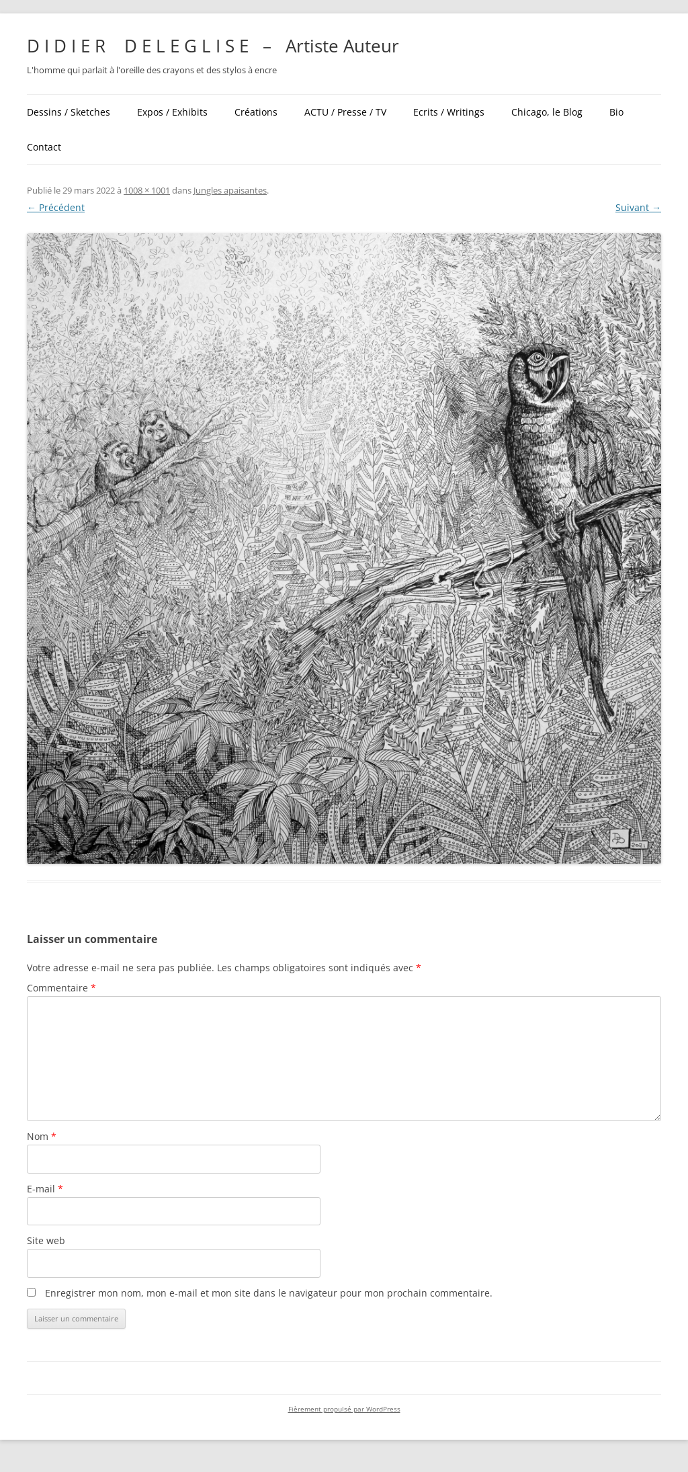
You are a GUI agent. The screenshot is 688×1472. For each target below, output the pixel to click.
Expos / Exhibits (172, 112)
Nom (41, 1136)
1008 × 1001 (147, 190)
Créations (255, 112)
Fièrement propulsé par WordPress (344, 1409)
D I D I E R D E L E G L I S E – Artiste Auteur (213, 46)
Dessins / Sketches (68, 112)
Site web (46, 1240)
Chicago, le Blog (547, 112)
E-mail (45, 1188)
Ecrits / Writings (448, 112)
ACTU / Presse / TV (345, 112)
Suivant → (638, 207)
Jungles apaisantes (230, 190)
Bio (616, 112)
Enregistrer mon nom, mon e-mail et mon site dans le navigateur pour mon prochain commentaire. (268, 1292)
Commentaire (61, 987)
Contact (44, 146)
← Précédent (56, 207)
